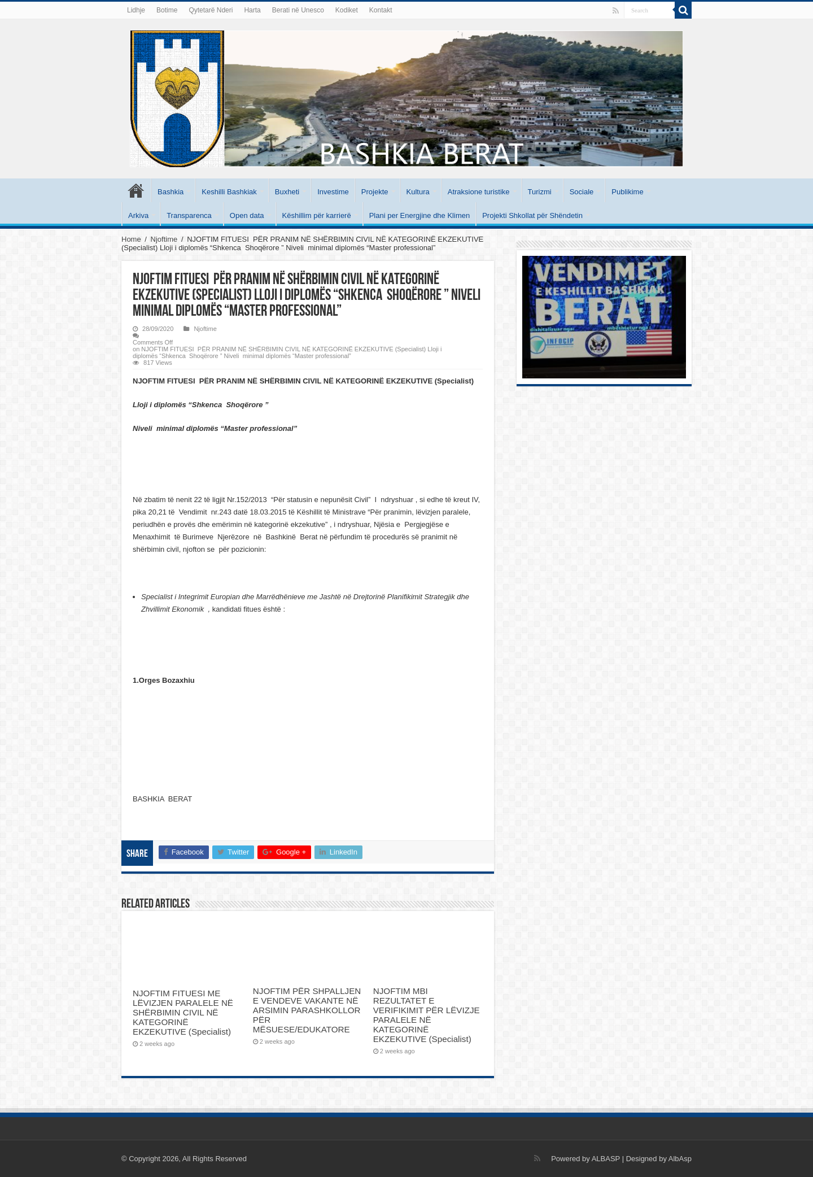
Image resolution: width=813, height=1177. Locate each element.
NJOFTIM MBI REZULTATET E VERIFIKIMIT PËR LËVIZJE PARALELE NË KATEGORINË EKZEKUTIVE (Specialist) (426, 1015)
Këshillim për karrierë (316, 215)
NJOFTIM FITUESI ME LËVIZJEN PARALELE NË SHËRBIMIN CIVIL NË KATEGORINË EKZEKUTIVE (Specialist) (183, 1012)
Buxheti (287, 192)
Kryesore (136, 190)
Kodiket (346, 10)
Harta (252, 10)
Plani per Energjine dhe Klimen (419, 215)
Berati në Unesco (298, 10)
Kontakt (380, 10)
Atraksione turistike (479, 192)
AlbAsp (680, 1158)
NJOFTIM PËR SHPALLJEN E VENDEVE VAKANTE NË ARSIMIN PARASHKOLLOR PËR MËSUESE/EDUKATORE (307, 1010)
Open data (247, 215)
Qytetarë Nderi (211, 10)
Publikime (627, 192)
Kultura (418, 192)
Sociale (582, 192)
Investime (333, 192)
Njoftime (164, 239)
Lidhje (136, 10)
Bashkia (170, 192)
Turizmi (540, 192)
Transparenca (189, 215)
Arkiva (138, 215)
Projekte (374, 192)
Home (131, 239)
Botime (166, 10)
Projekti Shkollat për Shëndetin (532, 215)
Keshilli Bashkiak (229, 192)
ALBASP (606, 1158)
